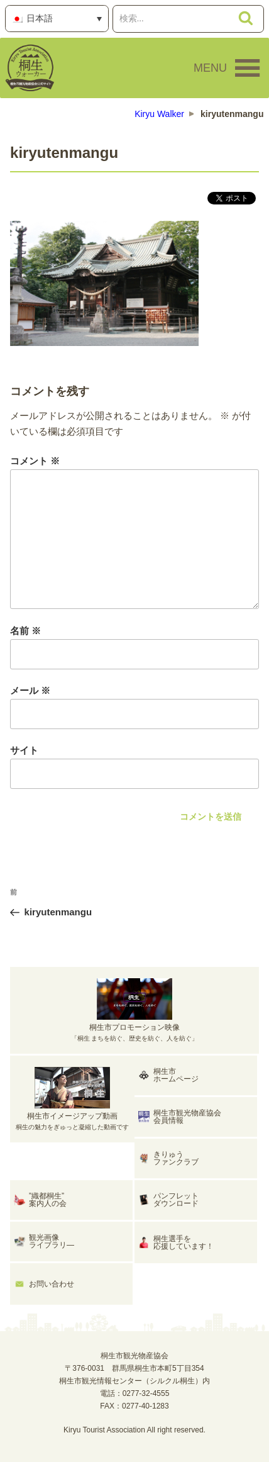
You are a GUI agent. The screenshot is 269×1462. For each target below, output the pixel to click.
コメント (35, 460)
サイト (24, 750)
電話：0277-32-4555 (135, 1393)
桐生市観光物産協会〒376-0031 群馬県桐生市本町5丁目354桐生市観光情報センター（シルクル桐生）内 (134, 1368)
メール (30, 690)
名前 (25, 630)
